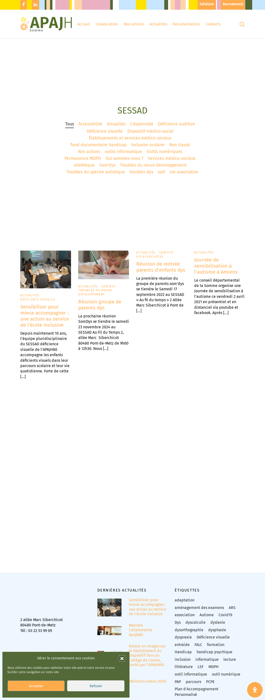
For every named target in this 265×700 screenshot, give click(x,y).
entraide (182, 648)
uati (161, 175)
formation (215, 648)
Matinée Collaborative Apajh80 (140, 633)
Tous (69, 127)
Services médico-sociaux (172, 162)
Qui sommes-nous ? (124, 162)
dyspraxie (183, 640)
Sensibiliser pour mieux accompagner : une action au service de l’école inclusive (44, 319)
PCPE (210, 685)
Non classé (179, 148)
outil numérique (226, 677)
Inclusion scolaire (148, 148)
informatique (207, 663)
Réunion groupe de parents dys (99, 308)
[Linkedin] (35, 5)
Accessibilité (90, 127)
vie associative (184, 175)
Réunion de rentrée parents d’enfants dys (160, 270)
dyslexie (217, 625)
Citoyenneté (141, 127)
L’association (107, 24)
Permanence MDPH (82, 162)
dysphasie (217, 633)
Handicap (183, 655)
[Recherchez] (242, 24)
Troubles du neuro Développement (153, 168)
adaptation (184, 603)
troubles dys (141, 175)
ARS (232, 611)
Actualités (158, 24)
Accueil (83, 24)
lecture (229, 663)
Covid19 (225, 618)
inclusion (183, 663)
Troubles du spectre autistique (95, 175)
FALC (198, 648)
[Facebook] (23, 5)
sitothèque (84, 168)
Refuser (96, 680)
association (185, 618)
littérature (184, 670)
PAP (178, 685)
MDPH (213, 670)
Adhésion (207, 4)
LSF (201, 670)
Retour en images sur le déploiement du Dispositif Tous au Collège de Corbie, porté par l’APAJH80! (147, 658)
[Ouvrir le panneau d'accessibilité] (255, 690)
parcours (193, 685)
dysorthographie (189, 633)
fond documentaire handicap (99, 148)
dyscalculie (196, 625)
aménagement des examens (199, 611)
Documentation (186, 24)
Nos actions (134, 24)
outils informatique (123, 155)
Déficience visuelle (105, 134)
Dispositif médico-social (150, 134)
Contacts (213, 24)
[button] (122, 652)
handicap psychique (214, 655)
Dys (178, 625)
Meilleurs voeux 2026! (147, 685)
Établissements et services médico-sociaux (130, 141)
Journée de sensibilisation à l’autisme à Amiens (215, 269)
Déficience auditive (176, 127)
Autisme (207, 618)
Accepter (36, 680)
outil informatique (191, 677)
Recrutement (233, 4)
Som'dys (107, 168)
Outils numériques (164, 155)
